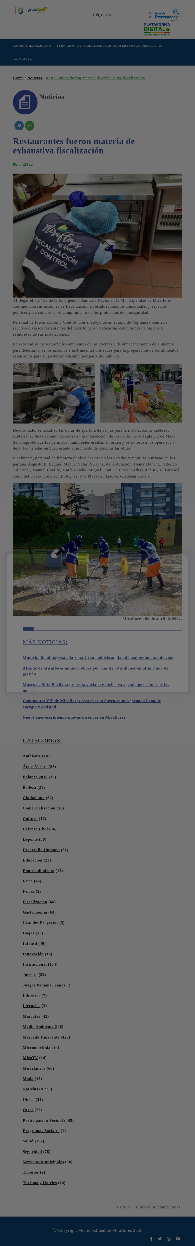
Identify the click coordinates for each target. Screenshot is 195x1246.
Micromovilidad (38, 1047)
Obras (28, 1099)
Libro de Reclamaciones (158, 1207)
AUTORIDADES (87, 45)
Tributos (31, 1172)
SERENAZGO (130, 45)
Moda (28, 1079)
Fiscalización (35, 902)
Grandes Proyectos (40, 922)
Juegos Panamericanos (44, 985)
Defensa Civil (35, 829)
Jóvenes (30, 974)
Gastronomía (35, 912)
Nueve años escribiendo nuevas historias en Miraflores (74, 717)
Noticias (34, 78)
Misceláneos (34, 1068)
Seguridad (32, 1152)
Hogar (29, 933)
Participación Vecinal (43, 1120)
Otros (28, 1110)
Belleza (29, 787)
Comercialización (39, 808)
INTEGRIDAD (108, 45)
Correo (123, 1207)
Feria (28, 881)
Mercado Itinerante (41, 1037)
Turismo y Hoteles (40, 1183)
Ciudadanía (34, 798)
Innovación (33, 954)
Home (18, 78)
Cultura (30, 819)
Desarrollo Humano (41, 850)
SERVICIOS (66, 45)
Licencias (31, 1006)
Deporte (30, 839)
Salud (28, 1141)
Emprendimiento (38, 871)
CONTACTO (23, 58)
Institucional (35, 964)
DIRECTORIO (151, 45)
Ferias (29, 891)
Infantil (30, 943)
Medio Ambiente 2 (40, 1027)
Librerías (31, 995)
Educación (32, 860)
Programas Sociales (41, 1131)
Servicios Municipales (43, 1162)
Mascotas (31, 1016)
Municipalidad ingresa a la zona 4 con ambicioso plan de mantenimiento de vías (98, 658)
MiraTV (30, 1058)
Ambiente (32, 756)
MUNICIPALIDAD (23, 45)
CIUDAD (44, 45)
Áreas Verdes (35, 767)
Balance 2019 (35, 777)
